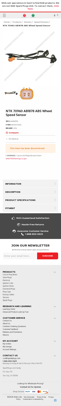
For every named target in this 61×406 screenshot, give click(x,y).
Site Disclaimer (29, 397)
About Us (6, 324)
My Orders (7, 344)
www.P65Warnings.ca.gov (16, 158)
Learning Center (9, 309)
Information (13, 184)
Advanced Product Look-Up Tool (15, 312)
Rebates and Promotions (12, 332)
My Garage (7, 347)
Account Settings (9, 350)
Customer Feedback (10, 329)
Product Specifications (20, 200)
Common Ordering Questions (14, 326)
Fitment (10, 208)
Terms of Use (41, 397)
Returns (6, 335)
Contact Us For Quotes (30, 387)
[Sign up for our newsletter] (20, 256)
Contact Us (7, 321)
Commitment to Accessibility (33, 399)
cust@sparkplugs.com (11, 358)
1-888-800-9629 (32, 234)
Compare (12, 133)
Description (12, 192)
